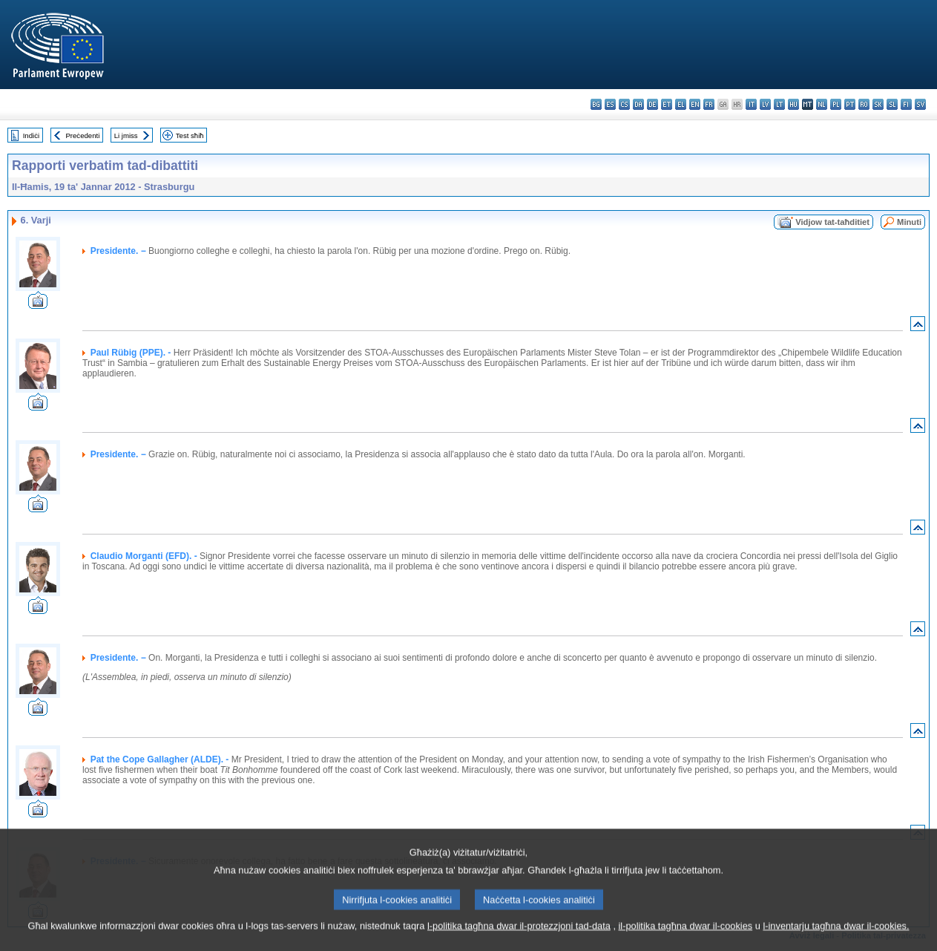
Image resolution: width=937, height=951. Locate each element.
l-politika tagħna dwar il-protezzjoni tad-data (519, 938)
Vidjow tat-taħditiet (832, 222)
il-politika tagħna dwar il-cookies (686, 938)
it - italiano (751, 104)
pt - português (849, 104)
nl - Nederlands (821, 104)
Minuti (909, 222)
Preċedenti (82, 135)
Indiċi (31, 135)
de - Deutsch (652, 104)
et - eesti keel (666, 104)
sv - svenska (920, 104)
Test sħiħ (190, 135)
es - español (610, 104)
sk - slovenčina (878, 104)
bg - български (596, 104)
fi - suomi (906, 104)
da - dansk (638, 104)
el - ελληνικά (680, 104)
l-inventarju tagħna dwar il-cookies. (836, 938)
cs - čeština (624, 104)
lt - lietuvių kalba (779, 104)
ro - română (863, 104)
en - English (694, 104)
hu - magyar (793, 104)
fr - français (708, 104)
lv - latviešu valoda (765, 104)
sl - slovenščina (892, 104)
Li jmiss (126, 135)
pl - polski (835, 104)
